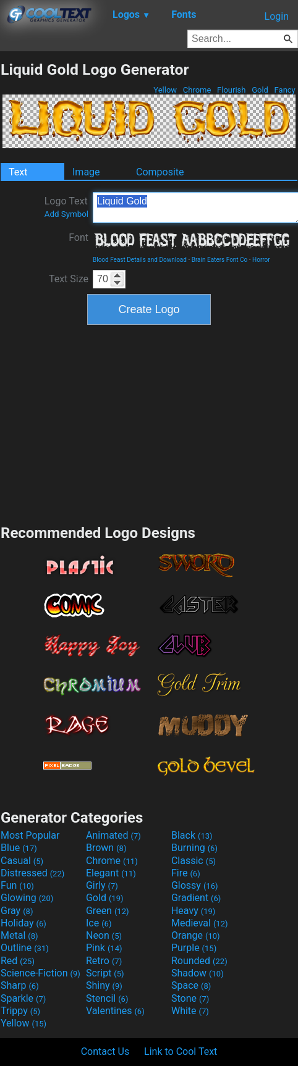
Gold (260, 89)
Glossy (194, 885)
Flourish (231, 89)
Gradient (196, 898)
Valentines (115, 1011)
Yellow (165, 89)
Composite (160, 172)
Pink (104, 948)
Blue (19, 848)
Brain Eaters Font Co (220, 259)
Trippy (20, 1011)
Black (192, 835)
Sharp (20, 985)
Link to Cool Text (180, 1051)
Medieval (199, 923)
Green (107, 911)
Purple (193, 948)
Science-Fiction (40, 973)
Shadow (197, 973)
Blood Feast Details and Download (140, 259)
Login (277, 16)
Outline (25, 948)
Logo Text (66, 207)
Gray (17, 911)
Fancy (284, 89)
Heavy (193, 911)
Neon (104, 935)
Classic (193, 861)
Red (18, 961)
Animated (113, 835)
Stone (190, 998)
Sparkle (23, 998)
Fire (185, 873)
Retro (104, 961)
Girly (102, 885)
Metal (19, 935)
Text (18, 172)
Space (191, 985)
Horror (261, 259)
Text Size (68, 279)
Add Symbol (66, 214)
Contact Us (105, 1051)
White (190, 1011)
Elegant (111, 873)
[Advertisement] (149, 423)
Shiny (104, 985)
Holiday (23, 923)
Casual (22, 861)
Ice (98, 923)
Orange (195, 935)
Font (78, 237)
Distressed (32, 873)
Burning (194, 848)
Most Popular (30, 835)
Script (105, 973)
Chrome (197, 89)
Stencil (107, 998)
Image (86, 172)
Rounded (199, 961)
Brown (106, 848)
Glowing (27, 898)
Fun (17, 885)
